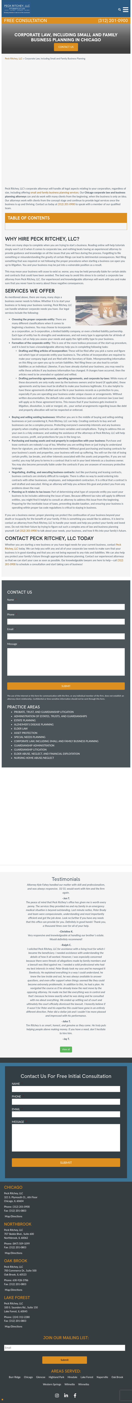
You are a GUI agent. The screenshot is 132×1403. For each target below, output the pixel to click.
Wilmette (69, 1330)
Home (8, 1352)
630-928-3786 (20, 1226)
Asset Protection (25, 679)
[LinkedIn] (66, 1343)
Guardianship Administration (34, 692)
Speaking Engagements (35, 1355)
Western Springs (52, 1330)
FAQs (71, 1352)
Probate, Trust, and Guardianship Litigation (44, 658)
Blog (9, 1355)
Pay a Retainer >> (78, 1376)
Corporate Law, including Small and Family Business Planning (56, 688)
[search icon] (119, 9)
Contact (95, 1355)
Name (12, 546)
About (17, 1352)
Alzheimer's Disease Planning (34, 671)
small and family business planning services (54, 139)
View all (66, 996)
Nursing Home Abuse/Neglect (34, 704)
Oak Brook (117, 1323)
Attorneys (44, 1352)
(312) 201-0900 (112, 20)
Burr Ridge (15, 1323)
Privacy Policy (82, 1355)
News (52, 1355)
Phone (12, 561)
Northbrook (59, 1363)
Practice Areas (30, 1352)
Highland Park (56, 1323)
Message (13, 590)
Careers (18, 1355)
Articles (120, 1352)
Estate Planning (25, 667)
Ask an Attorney (65, 1355)
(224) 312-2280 (21, 1263)
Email (11, 575)
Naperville (102, 1323)
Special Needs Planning (29, 683)
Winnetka (83, 1330)
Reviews (95, 1352)
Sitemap (106, 1355)
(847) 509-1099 (21, 1190)
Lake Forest (87, 1323)
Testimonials (82, 1352)
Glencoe (40, 1323)
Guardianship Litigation (30, 696)
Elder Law (21, 675)
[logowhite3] (17, 8)
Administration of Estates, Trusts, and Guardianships (50, 662)
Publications (108, 1352)
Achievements (58, 1352)
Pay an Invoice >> (53, 1376)
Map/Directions (13, 1162)
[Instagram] (57, 1343)
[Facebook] (75, 1343)
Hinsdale (72, 1323)
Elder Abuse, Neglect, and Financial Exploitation (47, 700)
